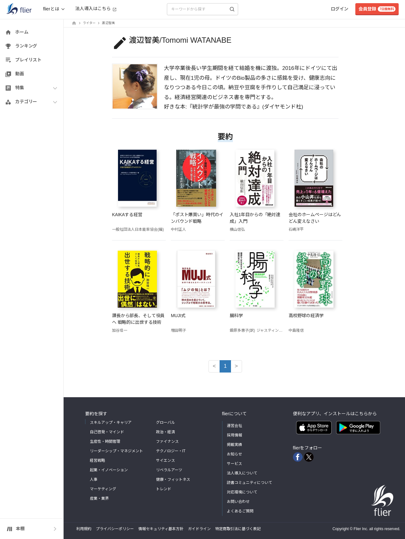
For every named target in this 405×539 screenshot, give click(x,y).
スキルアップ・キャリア (111, 422)
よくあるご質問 (240, 511)
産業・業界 (99, 498)
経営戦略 (97, 460)
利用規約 (83, 529)
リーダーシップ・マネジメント (116, 451)
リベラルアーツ (169, 470)
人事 (93, 479)
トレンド (163, 489)
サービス (234, 463)
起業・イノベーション (109, 470)
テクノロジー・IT (171, 451)
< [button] (214, 366)
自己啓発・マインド (107, 432)
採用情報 (234, 435)
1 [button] (225, 366)
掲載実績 (234, 444)
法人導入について (242, 473)
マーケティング (103, 489)
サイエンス (165, 460)
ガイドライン (199, 529)
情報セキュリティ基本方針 (161, 529)
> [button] (236, 366)
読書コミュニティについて (249, 482)
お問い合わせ (238, 501)
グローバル (165, 422)
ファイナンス (167, 441)
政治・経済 (165, 432)
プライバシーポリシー (115, 529)
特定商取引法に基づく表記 (238, 529)
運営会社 (234, 425)
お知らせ (234, 454)
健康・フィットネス (173, 479)
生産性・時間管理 (105, 441)
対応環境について (242, 492)
